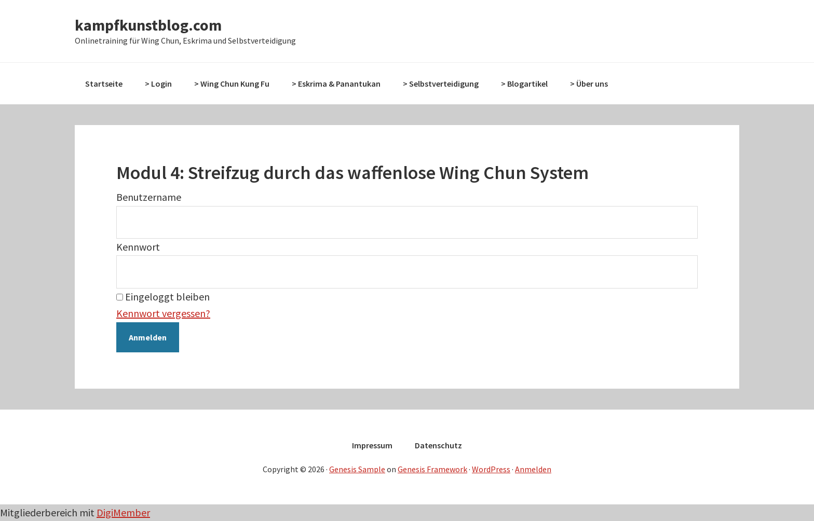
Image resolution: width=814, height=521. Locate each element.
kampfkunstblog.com (148, 25)
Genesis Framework (432, 469)
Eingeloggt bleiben (163, 296)
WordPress (491, 469)
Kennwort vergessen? (163, 313)
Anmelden (533, 469)
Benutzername (148, 196)
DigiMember (123, 512)
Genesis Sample (357, 469)
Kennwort (138, 246)
